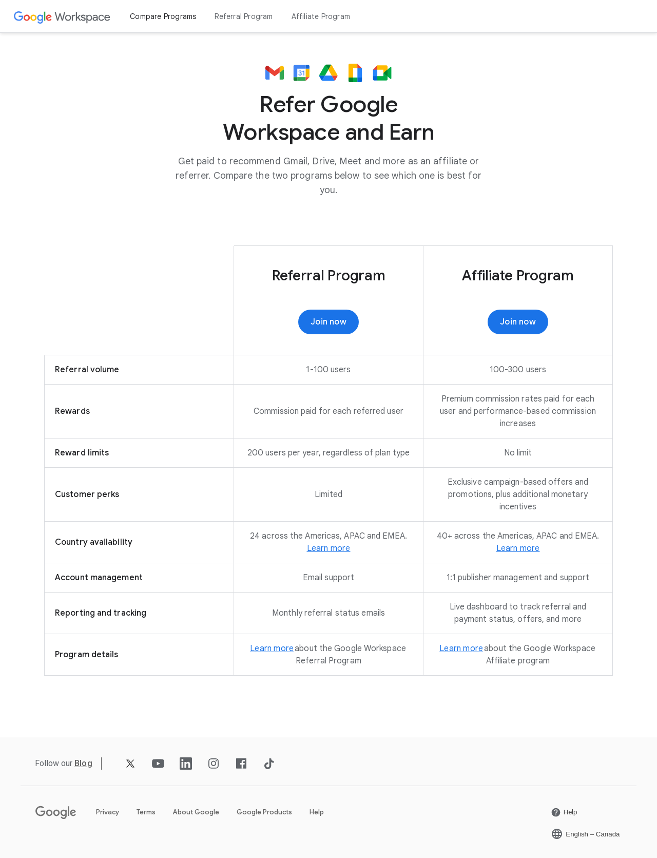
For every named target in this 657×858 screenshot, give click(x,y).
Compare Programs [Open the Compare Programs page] (163, 16)
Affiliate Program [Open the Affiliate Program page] (321, 16)
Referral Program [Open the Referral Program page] (244, 16)
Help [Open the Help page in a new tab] (317, 812)
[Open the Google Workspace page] (62, 17)
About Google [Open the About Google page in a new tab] (196, 812)
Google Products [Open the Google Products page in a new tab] (264, 812)
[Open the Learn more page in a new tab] (518, 548)
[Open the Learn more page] (329, 548)
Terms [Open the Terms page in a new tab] (146, 812)
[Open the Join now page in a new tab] (518, 322)
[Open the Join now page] (328, 322)
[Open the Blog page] (83, 763)
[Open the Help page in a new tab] (564, 812)
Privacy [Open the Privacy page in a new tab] (107, 812)
